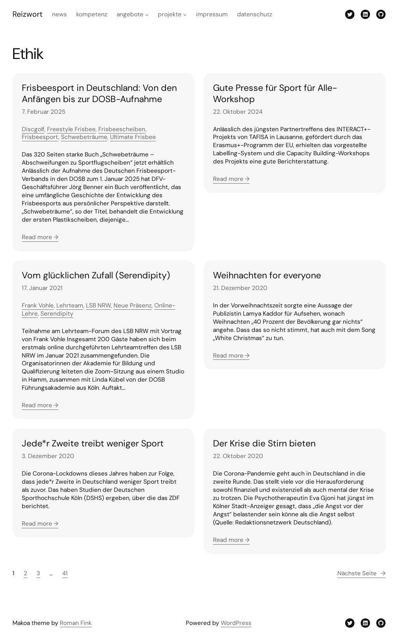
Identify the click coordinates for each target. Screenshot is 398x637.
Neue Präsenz (132, 305)
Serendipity (56, 314)
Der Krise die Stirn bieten (264, 443)
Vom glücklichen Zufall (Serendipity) (96, 275)
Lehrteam (69, 305)
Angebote (130, 14)
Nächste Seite (361, 573)
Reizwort (27, 14)
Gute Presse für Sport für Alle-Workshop (275, 93)
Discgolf (33, 129)
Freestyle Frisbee (71, 129)
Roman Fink (76, 623)
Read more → (40, 237)
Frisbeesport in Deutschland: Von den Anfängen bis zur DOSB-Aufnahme (99, 93)
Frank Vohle (38, 305)
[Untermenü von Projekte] (185, 14)
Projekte (170, 14)
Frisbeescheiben (121, 129)
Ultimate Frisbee (133, 137)
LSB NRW (98, 305)
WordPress (236, 623)
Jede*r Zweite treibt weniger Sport (93, 443)
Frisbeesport (40, 137)
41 (65, 573)
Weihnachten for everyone (267, 275)
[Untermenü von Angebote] (146, 14)
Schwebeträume (84, 137)
